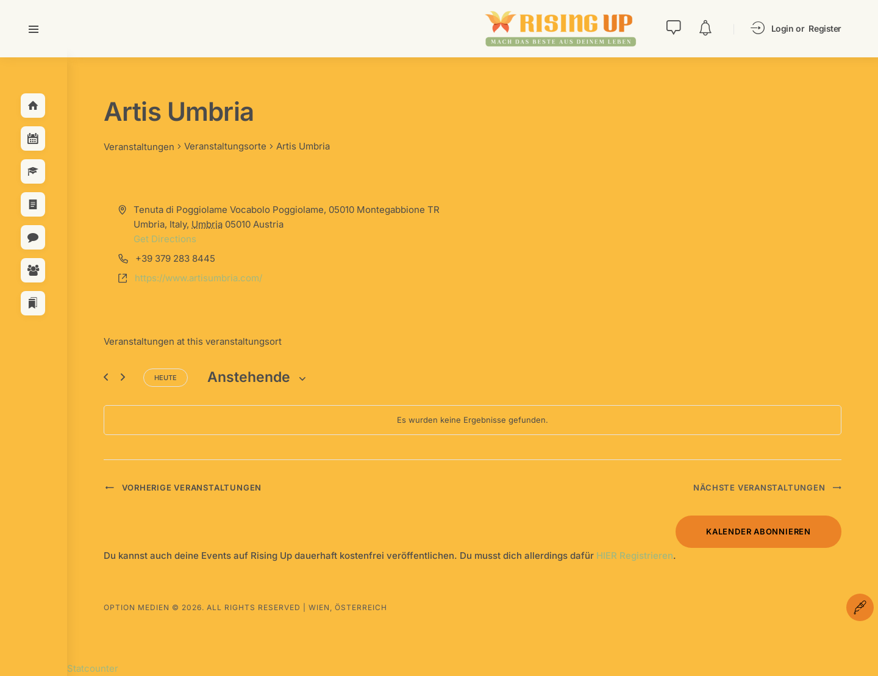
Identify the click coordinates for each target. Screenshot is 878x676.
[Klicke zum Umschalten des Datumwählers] (257, 377)
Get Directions (165, 239)
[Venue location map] (656, 251)
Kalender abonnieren (758, 531)
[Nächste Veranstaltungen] (123, 377)
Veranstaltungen (139, 147)
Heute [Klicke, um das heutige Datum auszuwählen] (165, 377)
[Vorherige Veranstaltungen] (106, 377)
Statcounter (92, 668)
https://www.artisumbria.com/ (198, 278)
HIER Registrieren (634, 555)
